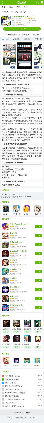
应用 (18, 7)
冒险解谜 (18, 23)
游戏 (11, 7)
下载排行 (38, 39)
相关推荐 (16, 39)
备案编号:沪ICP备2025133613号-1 (26, 417)
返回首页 (10, 417)
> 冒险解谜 (22, 12)
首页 (3, 7)
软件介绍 (5, 39)
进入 (38, 227)
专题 (25, 7)
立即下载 (22, 29)
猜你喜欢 (27, 39)
